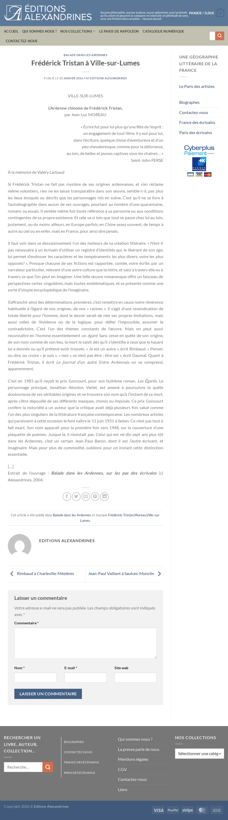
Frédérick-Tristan (121, 515)
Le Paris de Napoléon (119, 31)
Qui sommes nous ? (39, 31)
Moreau (140, 515)
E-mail (70, 668)
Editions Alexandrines (108, 78)
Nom (19, 668)
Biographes (189, 102)
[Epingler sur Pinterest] (95, 496)
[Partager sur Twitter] (76, 496)
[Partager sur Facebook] (67, 496)
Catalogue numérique (163, 31)
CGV (122, 769)
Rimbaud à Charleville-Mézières (41, 573)
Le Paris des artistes (197, 86)
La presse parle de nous (138, 749)
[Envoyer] (219, 36)
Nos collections (77, 31)
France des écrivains (197, 122)
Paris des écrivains (195, 132)
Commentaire (26, 623)
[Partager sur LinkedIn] (104, 496)
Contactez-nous (22, 41)
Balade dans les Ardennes (85, 55)
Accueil (11, 31)
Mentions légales (133, 759)
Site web (121, 668)
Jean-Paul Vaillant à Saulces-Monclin (125, 573)
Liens (122, 789)
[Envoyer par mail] (85, 496)
